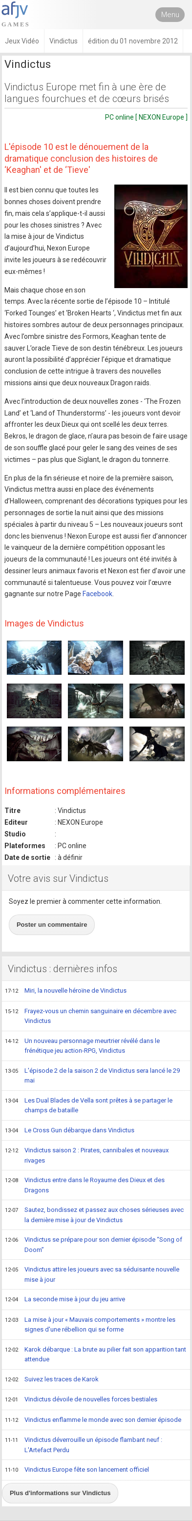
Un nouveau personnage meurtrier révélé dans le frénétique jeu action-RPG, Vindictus (82, 1046)
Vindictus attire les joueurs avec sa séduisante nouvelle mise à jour (92, 1274)
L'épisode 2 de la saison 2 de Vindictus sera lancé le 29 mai (92, 1075)
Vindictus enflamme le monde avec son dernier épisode (93, 1420)
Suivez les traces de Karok (52, 1380)
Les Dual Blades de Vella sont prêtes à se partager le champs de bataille (88, 1105)
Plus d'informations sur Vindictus (60, 1493)
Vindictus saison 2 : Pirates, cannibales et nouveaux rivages (87, 1155)
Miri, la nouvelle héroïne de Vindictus (66, 991)
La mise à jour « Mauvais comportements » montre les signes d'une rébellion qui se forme (90, 1324)
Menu (170, 14)
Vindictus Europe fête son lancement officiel (77, 1470)
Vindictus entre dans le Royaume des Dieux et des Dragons (85, 1185)
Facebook (97, 594)
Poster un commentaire (52, 924)
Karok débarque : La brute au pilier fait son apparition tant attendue (95, 1354)
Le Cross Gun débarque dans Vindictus (69, 1131)
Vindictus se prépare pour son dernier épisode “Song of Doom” (93, 1244)
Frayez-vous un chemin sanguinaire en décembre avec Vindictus (90, 1016)
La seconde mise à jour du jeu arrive (65, 1300)
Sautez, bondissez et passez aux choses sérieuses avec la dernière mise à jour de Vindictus (94, 1215)
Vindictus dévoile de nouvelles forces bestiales (81, 1400)
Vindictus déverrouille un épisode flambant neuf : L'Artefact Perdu (83, 1445)
